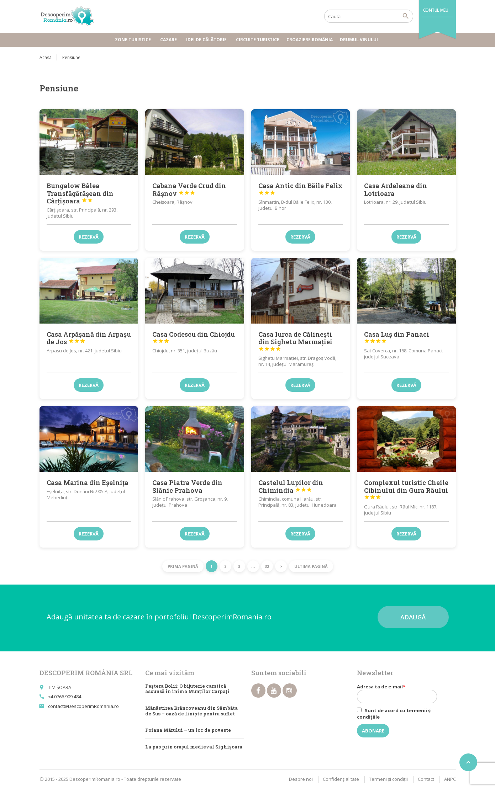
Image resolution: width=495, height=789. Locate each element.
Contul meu (435, 10)
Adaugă (413, 617)
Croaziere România (309, 40)
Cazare (169, 40)
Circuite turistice (257, 40)
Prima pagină (183, 566)
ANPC (450, 779)
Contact (426, 779)
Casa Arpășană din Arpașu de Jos (89, 338)
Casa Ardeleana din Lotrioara (395, 189)
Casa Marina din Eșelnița (87, 482)
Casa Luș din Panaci (396, 337)
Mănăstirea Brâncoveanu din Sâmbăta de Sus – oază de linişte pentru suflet (191, 711)
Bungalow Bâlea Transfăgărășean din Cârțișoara (80, 193)
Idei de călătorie (207, 40)
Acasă (46, 57)
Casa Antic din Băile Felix (300, 188)
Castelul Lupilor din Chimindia (290, 486)
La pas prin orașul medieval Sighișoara (193, 746)
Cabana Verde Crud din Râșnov (189, 189)
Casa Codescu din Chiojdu (193, 337)
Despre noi (301, 779)
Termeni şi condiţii (388, 779)
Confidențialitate (341, 779)
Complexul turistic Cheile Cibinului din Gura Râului (406, 489)
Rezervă (89, 237)
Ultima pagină (311, 566)
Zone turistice (134, 40)
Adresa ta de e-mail (401, 693)
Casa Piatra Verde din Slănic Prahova (187, 486)
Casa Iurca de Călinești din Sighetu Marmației (295, 341)
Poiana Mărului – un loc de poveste (188, 730)
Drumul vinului (360, 40)
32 (267, 566)
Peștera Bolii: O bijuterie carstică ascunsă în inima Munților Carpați (187, 689)
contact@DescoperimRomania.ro (83, 706)
